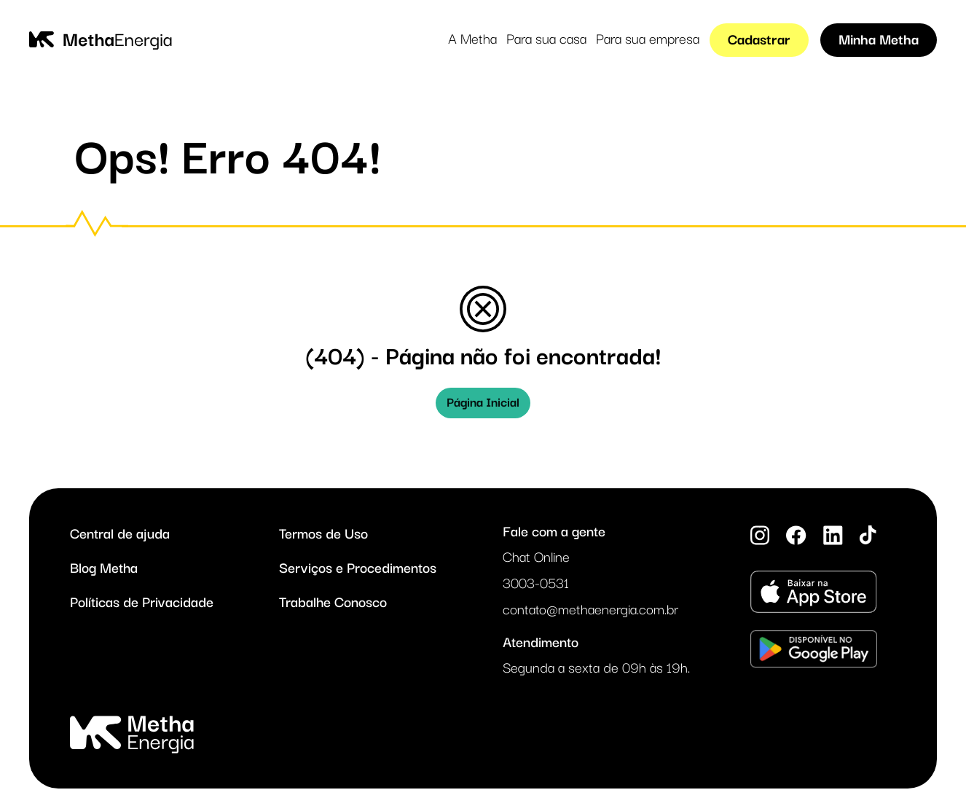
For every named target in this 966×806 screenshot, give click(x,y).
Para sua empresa (647, 40)
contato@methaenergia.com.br (590, 611)
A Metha (472, 40)
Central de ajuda (120, 534)
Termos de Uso (323, 534)
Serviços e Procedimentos (357, 568)
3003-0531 (536, 584)
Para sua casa (546, 40)
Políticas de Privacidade (141, 602)
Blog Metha (104, 568)
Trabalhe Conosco (333, 602)
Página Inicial (483, 402)
